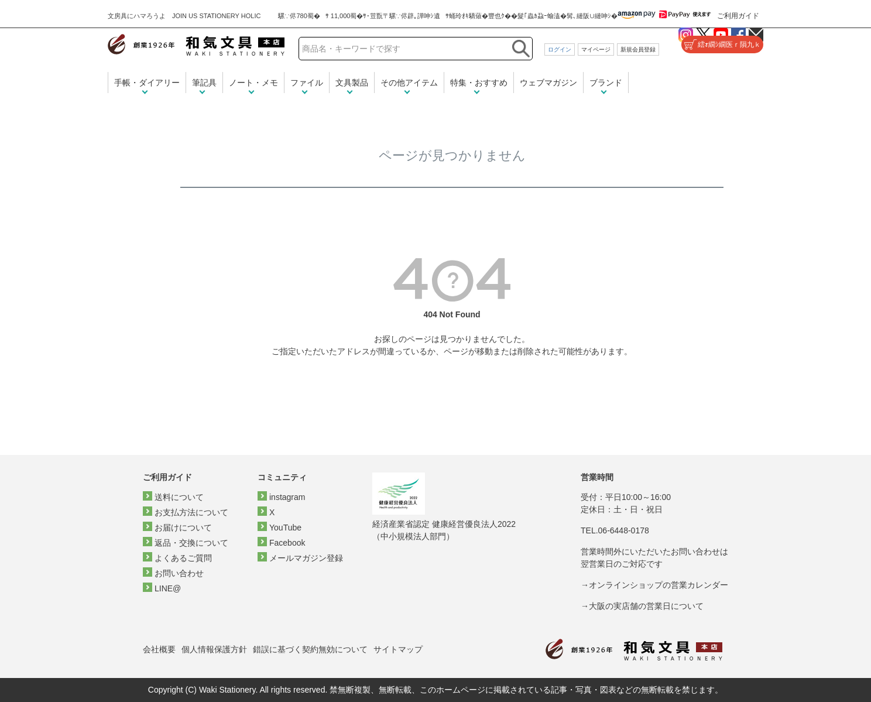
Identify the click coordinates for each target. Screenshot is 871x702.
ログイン (559, 49)
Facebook (287, 542)
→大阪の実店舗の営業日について (642, 606)
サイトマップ (398, 649)
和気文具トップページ (634, 649)
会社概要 (159, 649)
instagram (287, 497)
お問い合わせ (179, 573)
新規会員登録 (638, 49)
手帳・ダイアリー (147, 82)
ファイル (306, 82)
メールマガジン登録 (306, 558)
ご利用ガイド (738, 16)
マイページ (596, 49)
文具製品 (351, 82)
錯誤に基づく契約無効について (310, 649)
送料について (179, 497)
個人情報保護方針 (214, 649)
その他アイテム (409, 82)
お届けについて (183, 527)
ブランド (605, 82)
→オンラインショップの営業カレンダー (654, 585)
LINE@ (168, 588)
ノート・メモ (253, 82)
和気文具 (196, 45)
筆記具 (204, 82)
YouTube (285, 527)
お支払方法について (191, 512)
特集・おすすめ (478, 82)
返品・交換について (191, 542)
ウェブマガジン (548, 82)
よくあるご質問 (183, 558)
